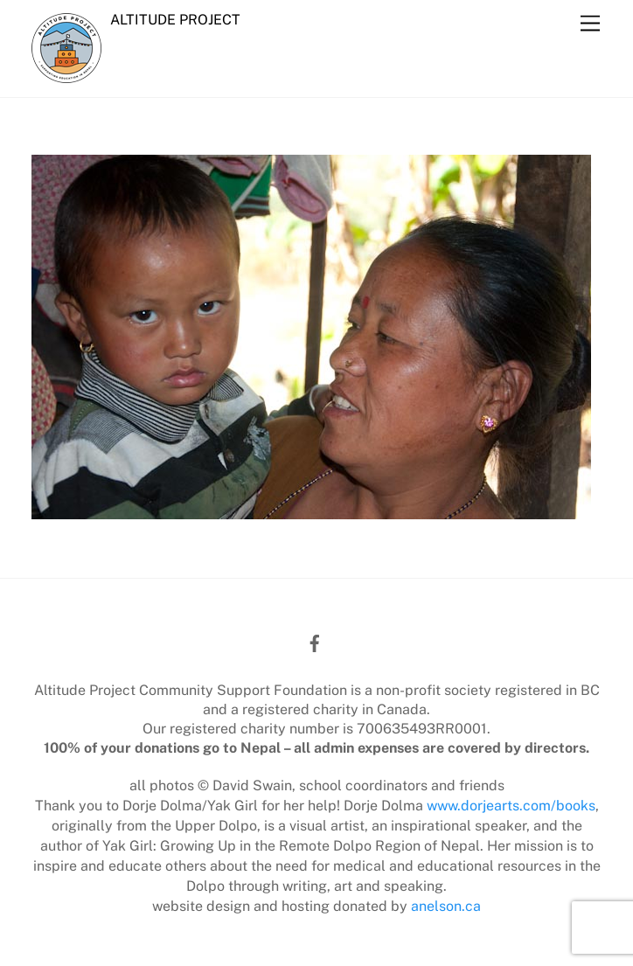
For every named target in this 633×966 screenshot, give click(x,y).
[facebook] (314, 641)
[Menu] (590, 24)
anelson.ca (446, 906)
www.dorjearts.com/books (511, 805)
